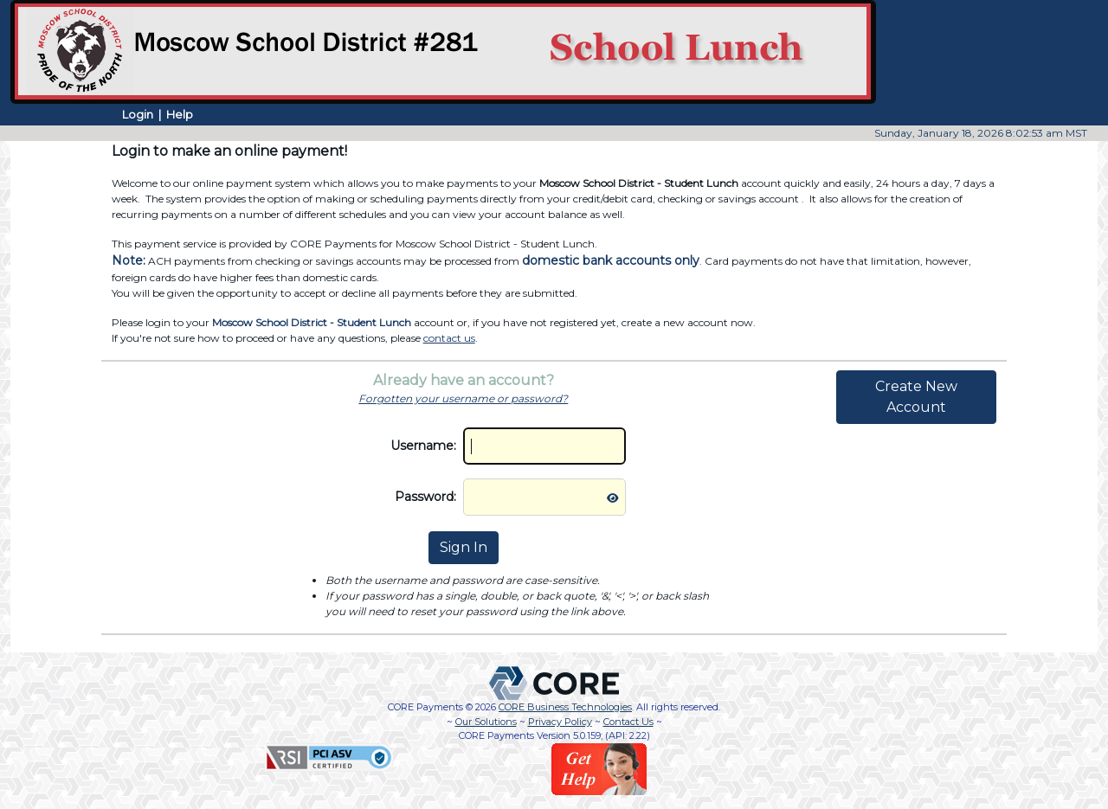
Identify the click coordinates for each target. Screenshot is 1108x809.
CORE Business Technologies (565, 707)
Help (179, 114)
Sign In (463, 547)
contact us (449, 337)
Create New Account (916, 396)
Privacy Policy (560, 722)
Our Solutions (486, 722)
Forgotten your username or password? (463, 398)
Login (137, 114)
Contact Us (628, 722)
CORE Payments (425, 707)
